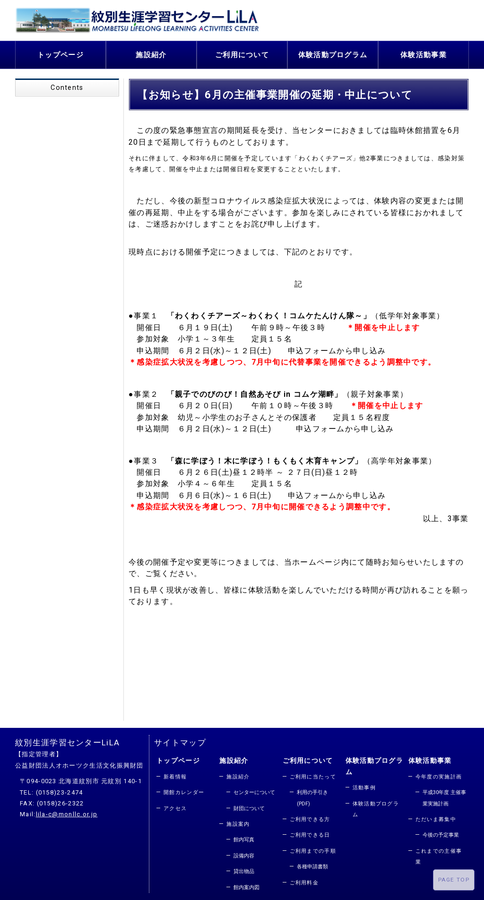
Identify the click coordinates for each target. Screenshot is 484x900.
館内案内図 (246, 885)
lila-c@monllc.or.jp (67, 812)
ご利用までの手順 (313, 849)
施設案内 (238, 822)
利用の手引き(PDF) (312, 795)
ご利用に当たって (313, 774)
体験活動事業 (423, 53)
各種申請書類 (312, 865)
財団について (249, 806)
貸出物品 (243, 869)
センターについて (254, 790)
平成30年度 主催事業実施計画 (444, 795)
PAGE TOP (453, 879)
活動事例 (364, 786)
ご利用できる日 (310, 833)
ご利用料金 (304, 880)
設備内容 (243, 853)
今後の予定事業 (441, 833)
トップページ (60, 53)
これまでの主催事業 (438, 854)
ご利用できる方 (310, 817)
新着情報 (175, 774)
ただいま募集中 (435, 817)
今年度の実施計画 (438, 774)
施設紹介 (151, 53)
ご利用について (242, 53)
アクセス (175, 806)
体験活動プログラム (332, 53)
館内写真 (243, 838)
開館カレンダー (184, 790)
